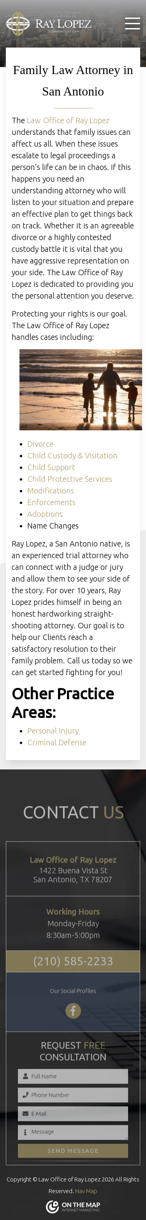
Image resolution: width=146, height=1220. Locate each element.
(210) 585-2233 (73, 974)
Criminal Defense (56, 742)
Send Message (73, 1163)
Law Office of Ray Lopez (68, 120)
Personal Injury (53, 730)
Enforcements (51, 502)
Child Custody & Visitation (72, 455)
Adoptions (45, 513)
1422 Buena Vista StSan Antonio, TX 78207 (73, 887)
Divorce (40, 443)
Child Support (51, 467)
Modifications (50, 490)
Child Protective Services (69, 478)
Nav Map (86, 1191)
